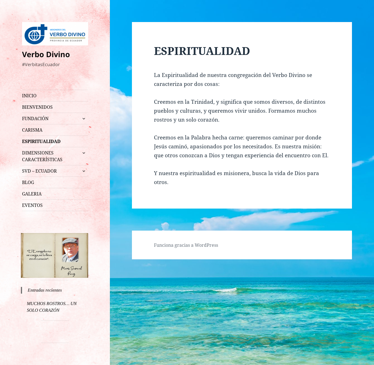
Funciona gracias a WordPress (186, 245)
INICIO (29, 96)
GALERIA (32, 194)
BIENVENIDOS (37, 107)
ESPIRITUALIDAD (41, 141)
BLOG (28, 182)
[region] (54, 255)
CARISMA (32, 130)
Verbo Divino (46, 54)
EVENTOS (32, 205)
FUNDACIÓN (35, 118)
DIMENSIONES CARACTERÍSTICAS (42, 156)
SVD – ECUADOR (39, 171)
